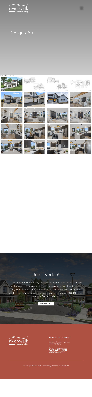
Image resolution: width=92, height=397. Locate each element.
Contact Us (46, 304)
